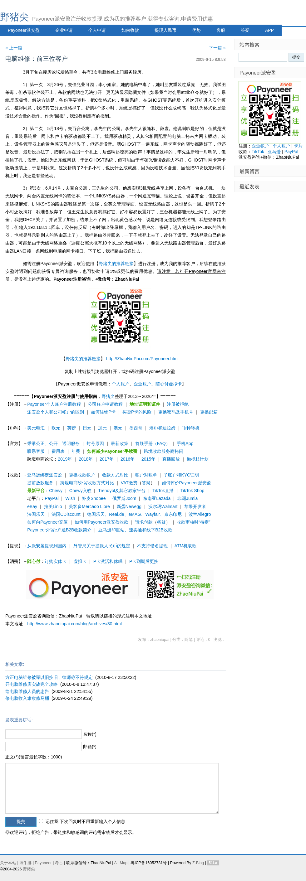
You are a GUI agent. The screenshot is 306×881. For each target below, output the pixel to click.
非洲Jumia (187, 498)
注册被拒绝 (178, 404)
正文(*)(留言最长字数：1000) (33, 756)
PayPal (51, 498)
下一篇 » (217, 47)
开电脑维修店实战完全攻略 (31, 684)
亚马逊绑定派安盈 (44, 474)
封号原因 (95, 443)
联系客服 (36, 451)
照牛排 (25, 863)
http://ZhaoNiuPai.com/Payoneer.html (142, 358)
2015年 (148, 459)
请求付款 (144, 522)
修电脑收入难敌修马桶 (27, 698)
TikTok (258, 151)
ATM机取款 (186, 545)
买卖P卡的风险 (136, 411)
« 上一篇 (13, 47)
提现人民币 (165, 30)
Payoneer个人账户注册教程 (54, 404)
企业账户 (142, 383)
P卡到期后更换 (143, 561)
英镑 (71, 427)
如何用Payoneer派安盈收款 (101, 522)
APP (269, 30)
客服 (220, 30)
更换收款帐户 (82, 474)
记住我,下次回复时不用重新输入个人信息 (85, 821)
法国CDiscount (66, 514)
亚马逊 (274, 151)
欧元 (56, 427)
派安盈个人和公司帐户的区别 (55, 411)
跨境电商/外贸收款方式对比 (87, 482)
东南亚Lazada (156, 498)
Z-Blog (198, 863)
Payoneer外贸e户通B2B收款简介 (59, 529)
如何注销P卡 (103, 411)
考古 (59, 863)
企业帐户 (260, 145)
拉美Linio (53, 506)
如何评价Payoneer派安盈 (186, 482)
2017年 (107, 459)
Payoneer (43, 863)
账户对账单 (146, 474)
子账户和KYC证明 (181, 474)
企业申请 (64, 30)
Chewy (55, 490)
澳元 (118, 427)
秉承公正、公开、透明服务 (53, 443)
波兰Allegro (200, 514)
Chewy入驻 (80, 490)
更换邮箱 (209, 411)
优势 (196, 30)
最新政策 (119, 443)
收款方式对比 (115, 474)
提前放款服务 (40, 482)
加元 (102, 427)
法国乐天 (36, 514)
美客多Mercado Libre (89, 506)
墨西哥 (135, 427)
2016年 (128, 459)
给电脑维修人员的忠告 (27, 691)
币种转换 (191, 427)
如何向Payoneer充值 (47, 522)
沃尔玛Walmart (163, 506)
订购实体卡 (56, 561)
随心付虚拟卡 (168, 383)
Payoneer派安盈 (24, 30)
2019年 (65, 459)
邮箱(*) (89, 746)
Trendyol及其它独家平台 (122, 490)
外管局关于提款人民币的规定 (101, 545)
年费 (76, 451)
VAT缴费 (129, 482)
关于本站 (8, 863)
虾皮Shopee (94, 498)
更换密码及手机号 (175, 411)
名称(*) (89, 734)
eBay (32, 506)
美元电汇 (36, 427)
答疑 (245, 30)
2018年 (86, 459)
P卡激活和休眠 (107, 561)
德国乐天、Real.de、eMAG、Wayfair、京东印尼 (134, 514)
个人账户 (120, 383)
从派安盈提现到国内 (47, 545)
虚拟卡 (79, 561)
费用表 (58, 451)
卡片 (298, 145)
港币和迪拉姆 (162, 427)
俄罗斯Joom (124, 498)
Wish (70, 498)
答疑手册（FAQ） (152, 443)
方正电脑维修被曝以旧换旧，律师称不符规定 (49, 677)
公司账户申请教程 (105, 404)
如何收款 (130, 30)
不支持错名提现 (152, 545)
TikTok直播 (163, 490)
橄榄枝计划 (198, 459)
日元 (87, 427)
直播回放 (171, 459)
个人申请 (97, 30)
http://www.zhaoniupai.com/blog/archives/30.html (74, 623)
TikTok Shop (192, 490)
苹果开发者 (195, 506)
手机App (185, 443)
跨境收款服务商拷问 (163, 451)
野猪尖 (14, 17)
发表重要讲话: (19, 719)
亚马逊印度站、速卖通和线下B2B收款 (135, 529)
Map (123, 863)
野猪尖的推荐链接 (116, 263)
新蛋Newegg (129, 506)
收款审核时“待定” (193, 522)
